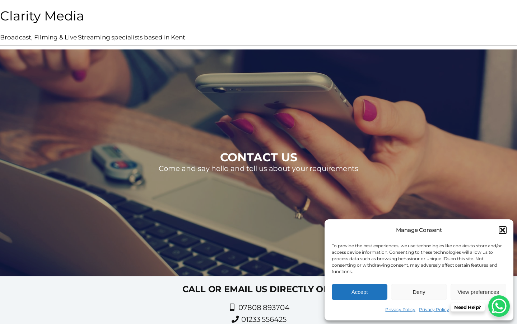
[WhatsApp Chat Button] (499, 306)
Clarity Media (42, 16)
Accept (359, 292)
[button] (502, 230)
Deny (419, 292)
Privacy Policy (400, 309)
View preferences (478, 292)
